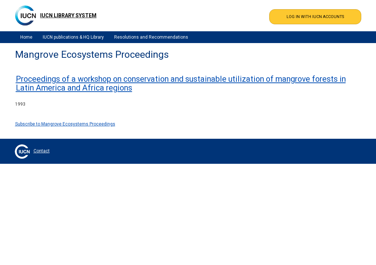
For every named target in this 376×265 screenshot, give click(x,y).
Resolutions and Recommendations (151, 37)
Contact (42, 150)
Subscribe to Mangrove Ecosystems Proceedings (65, 124)
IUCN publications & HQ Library (73, 37)
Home (26, 37)
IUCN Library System (68, 15)
